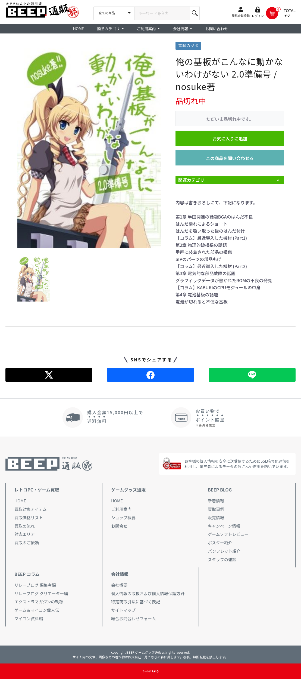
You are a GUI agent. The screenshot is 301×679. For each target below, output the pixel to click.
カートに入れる (150, 671)
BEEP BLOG (220, 489)
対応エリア (24, 534)
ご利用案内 (121, 509)
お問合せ (119, 526)
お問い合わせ (216, 28)
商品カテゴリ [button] (109, 28)
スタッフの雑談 (222, 559)
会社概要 (119, 585)
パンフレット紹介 (224, 551)
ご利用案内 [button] (147, 28)
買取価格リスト (28, 517)
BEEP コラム (26, 574)
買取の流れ (24, 526)
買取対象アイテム (30, 509)
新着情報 (216, 500)
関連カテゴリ (191, 180)
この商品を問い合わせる (230, 158)
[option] (89, 145)
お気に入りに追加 (229, 138)
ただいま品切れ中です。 (229, 119)
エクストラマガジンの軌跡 (38, 601)
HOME (78, 28)
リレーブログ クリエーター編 (41, 593)
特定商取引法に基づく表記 (135, 601)
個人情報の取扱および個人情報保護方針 (147, 593)
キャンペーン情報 (224, 526)
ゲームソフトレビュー (228, 534)
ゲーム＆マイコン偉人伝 (36, 610)
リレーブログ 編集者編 (35, 585)
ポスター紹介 (220, 542)
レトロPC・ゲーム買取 (36, 489)
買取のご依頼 (26, 542)
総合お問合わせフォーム (133, 618)
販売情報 (216, 517)
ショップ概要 (123, 517)
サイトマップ (123, 610)
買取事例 (216, 509)
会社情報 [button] (181, 28)
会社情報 (119, 574)
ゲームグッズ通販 (128, 489)
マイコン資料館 (28, 618)
